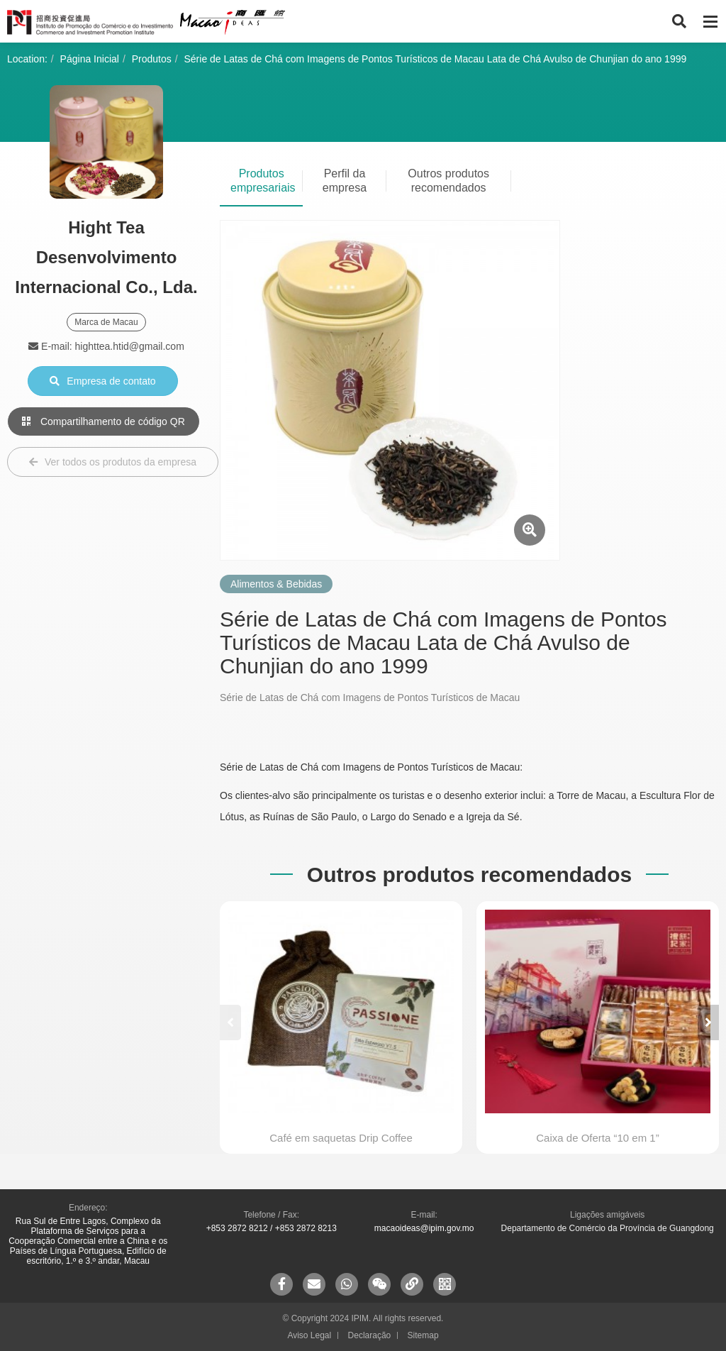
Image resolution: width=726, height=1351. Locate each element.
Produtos (152, 59)
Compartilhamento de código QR (103, 421)
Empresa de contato (102, 381)
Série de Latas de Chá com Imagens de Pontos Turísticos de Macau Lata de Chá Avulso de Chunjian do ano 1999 (435, 59)
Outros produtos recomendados (448, 180)
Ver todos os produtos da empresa (112, 462)
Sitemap (423, 1335)
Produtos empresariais (263, 180)
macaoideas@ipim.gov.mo (424, 1228)
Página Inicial (89, 59)
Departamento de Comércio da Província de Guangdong (607, 1228)
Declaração (369, 1335)
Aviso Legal (309, 1335)
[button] (708, 1022)
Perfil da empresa (345, 180)
